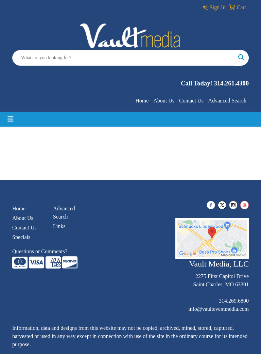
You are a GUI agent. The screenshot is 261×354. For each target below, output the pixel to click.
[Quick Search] (123, 58)
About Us (163, 100)
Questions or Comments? (39, 251)
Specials (21, 237)
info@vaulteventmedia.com (218, 309)
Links (59, 226)
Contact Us (191, 100)
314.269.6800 (234, 301)
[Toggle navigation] (10, 119)
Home (142, 100)
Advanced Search (227, 100)
